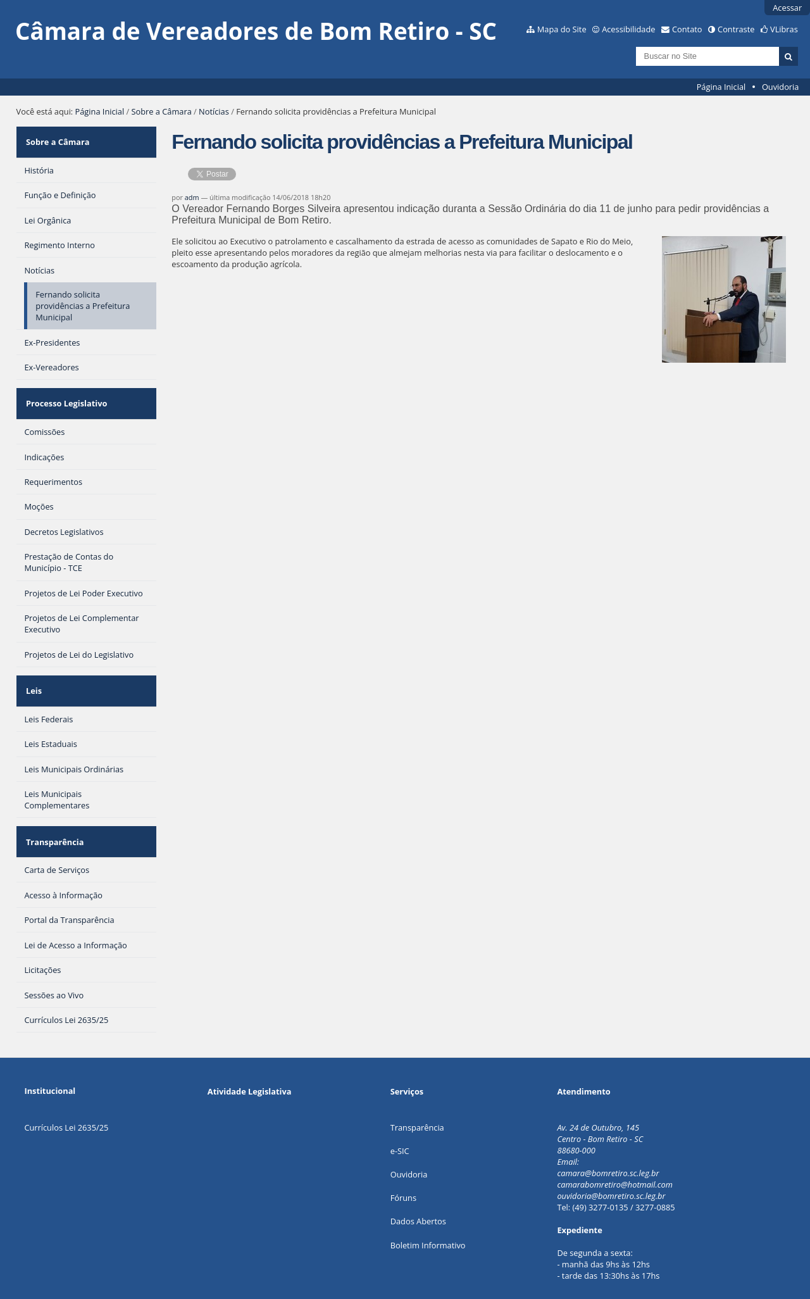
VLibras (784, 29)
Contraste (736, 29)
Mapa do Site (562, 29)
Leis (32, 670)
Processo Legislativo (64, 391)
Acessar (787, 7)
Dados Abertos (418, 1189)
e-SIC (399, 1118)
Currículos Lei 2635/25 (66, 1094)
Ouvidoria (780, 86)
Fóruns (403, 1165)
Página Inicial (721, 86)
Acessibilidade (628, 29)
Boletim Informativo (428, 1212)
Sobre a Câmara (162, 111)
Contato (687, 29)
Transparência (53, 813)
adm (192, 197)
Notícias (214, 111)
